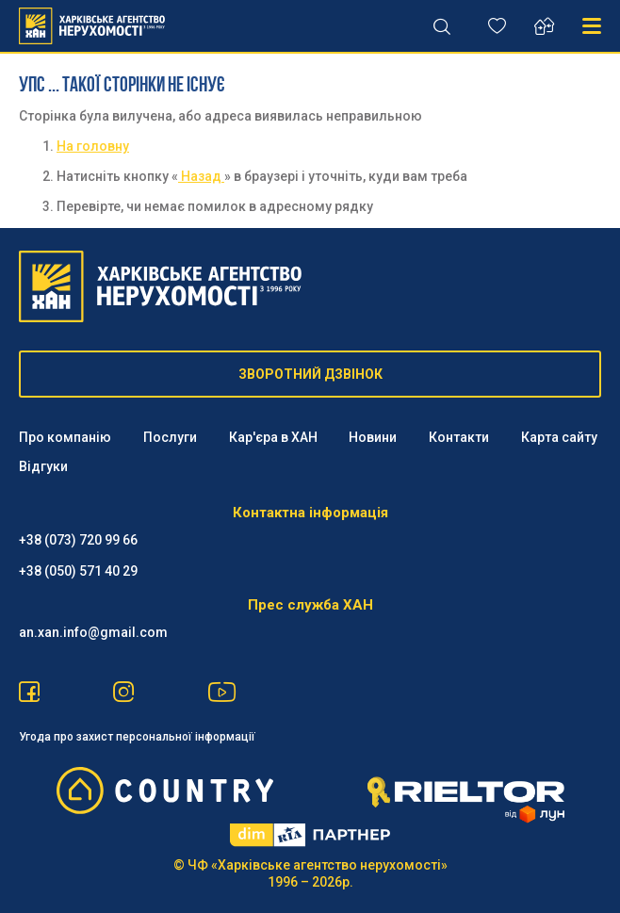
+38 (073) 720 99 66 (78, 539)
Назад (201, 176)
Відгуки (43, 466)
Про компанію (65, 437)
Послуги (170, 437)
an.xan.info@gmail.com (93, 632)
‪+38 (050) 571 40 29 (78, 571)
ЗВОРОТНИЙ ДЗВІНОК (310, 374)
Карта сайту (559, 437)
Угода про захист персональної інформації (137, 736)
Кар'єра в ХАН (273, 437)
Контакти (459, 437)
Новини (373, 437)
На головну (93, 146)
